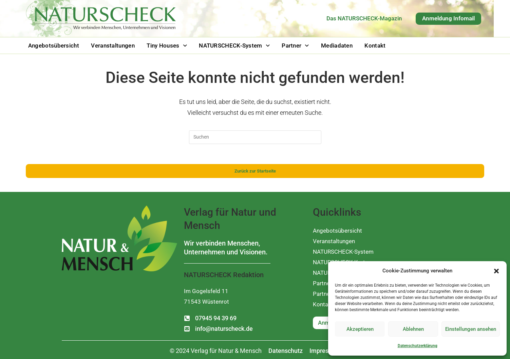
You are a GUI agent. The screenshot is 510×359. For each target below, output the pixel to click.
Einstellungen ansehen (470, 329)
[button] (496, 271)
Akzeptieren (360, 329)
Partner (287, 45)
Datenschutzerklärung (417, 345)
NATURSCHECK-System (227, 45)
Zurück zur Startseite (255, 170)
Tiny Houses (162, 45)
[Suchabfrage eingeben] (255, 136)
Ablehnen (413, 329)
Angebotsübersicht (52, 45)
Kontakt (363, 45)
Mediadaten (327, 45)
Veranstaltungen (110, 45)
